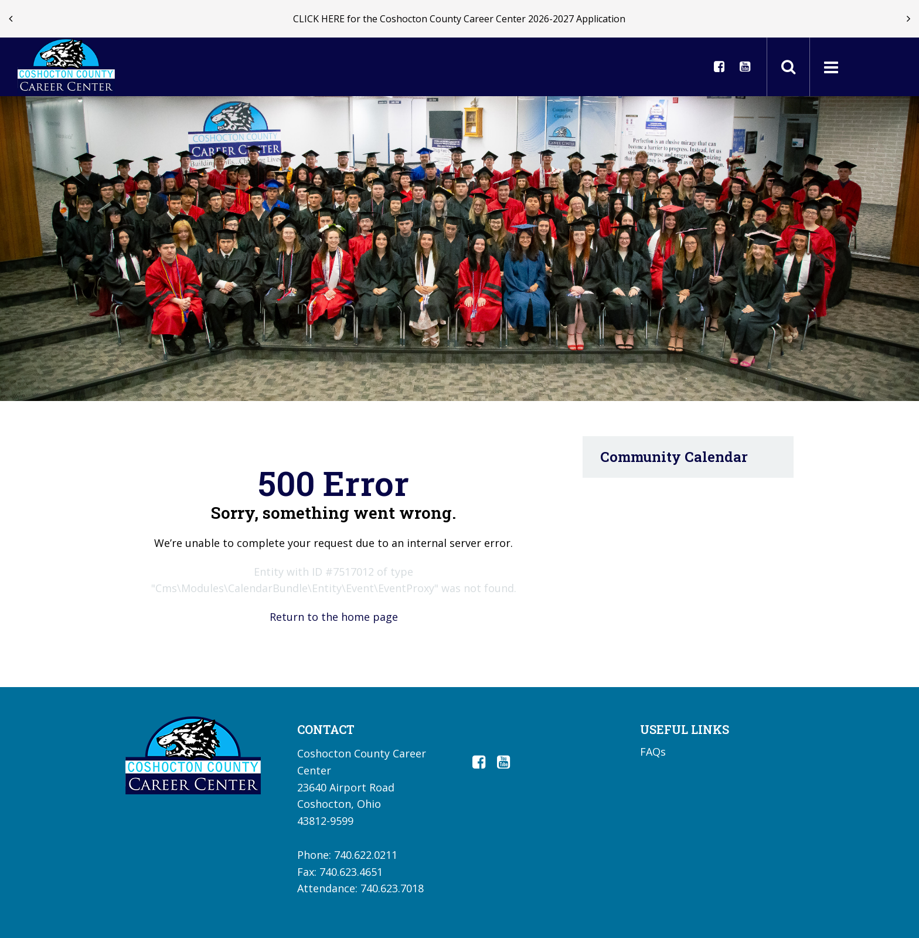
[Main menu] (830, 67)
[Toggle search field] (788, 67)
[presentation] (10, 19)
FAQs (653, 752)
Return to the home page (334, 617)
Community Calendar (674, 456)
